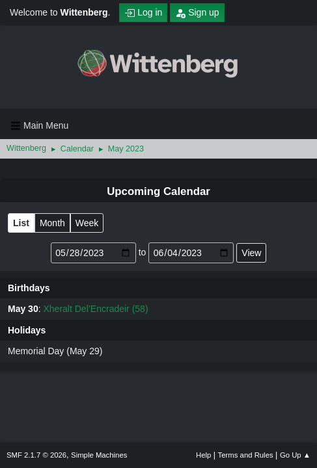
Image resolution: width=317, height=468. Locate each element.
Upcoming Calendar (158, 191)
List (21, 223)
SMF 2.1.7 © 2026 (36, 455)
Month (52, 223)
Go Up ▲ (295, 455)
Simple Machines (99, 455)
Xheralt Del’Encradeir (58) (95, 309)
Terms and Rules (245, 455)
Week (87, 223)
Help (203, 455)
